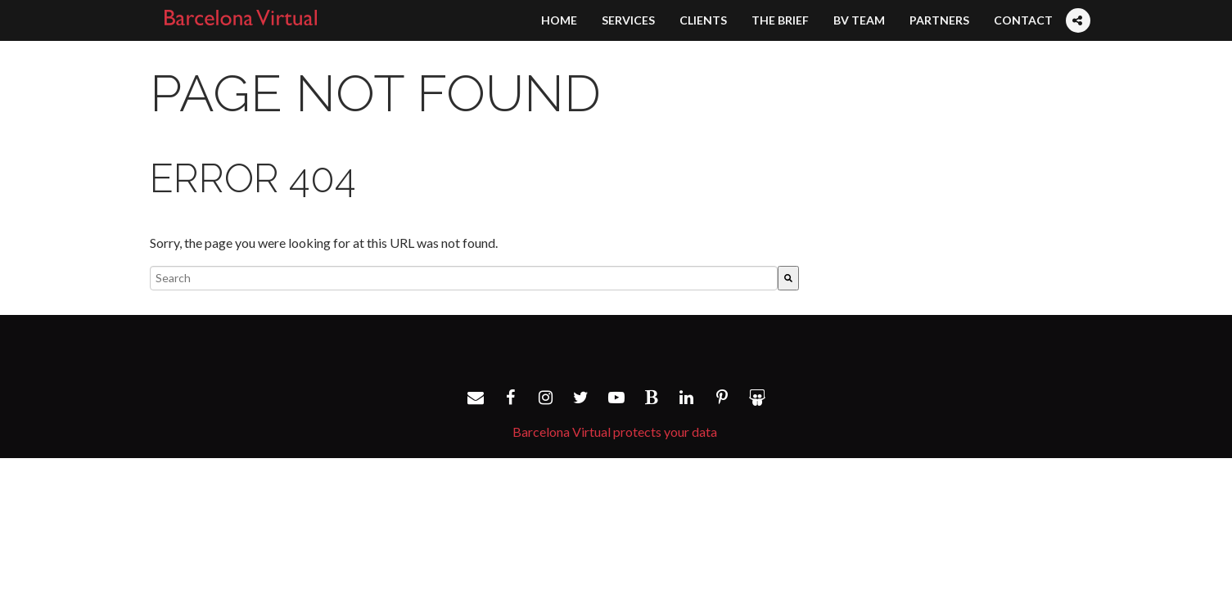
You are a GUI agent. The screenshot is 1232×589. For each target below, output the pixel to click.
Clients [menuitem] (703, 20)
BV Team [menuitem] (859, 20)
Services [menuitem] (628, 20)
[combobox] (464, 278)
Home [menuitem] (559, 20)
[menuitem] (1077, 5)
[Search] (788, 278)
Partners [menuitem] (939, 20)
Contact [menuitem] (1023, 20)
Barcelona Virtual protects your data (614, 431)
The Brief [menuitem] (780, 20)
